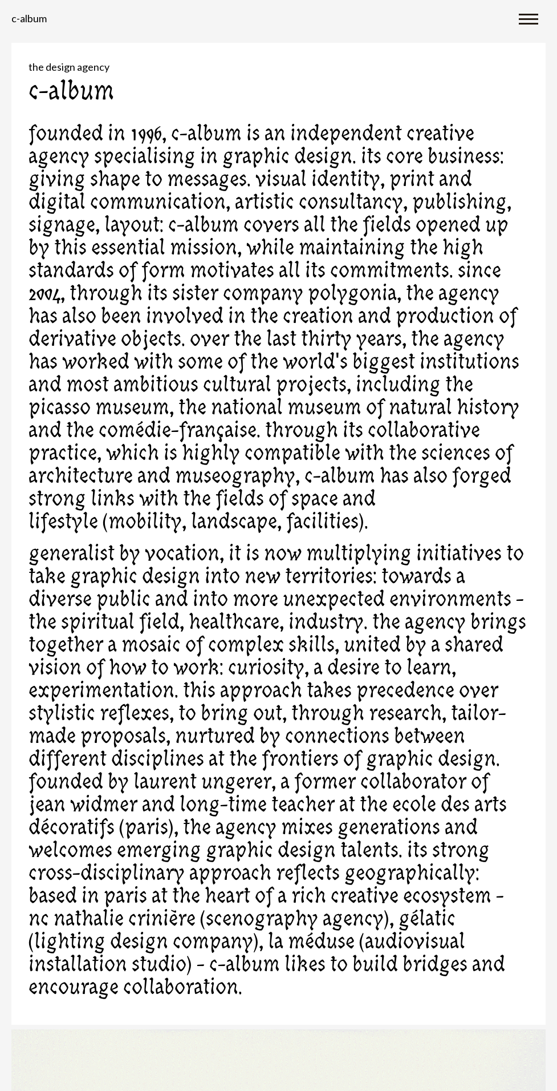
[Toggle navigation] (528, 18)
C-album (29, 18)
